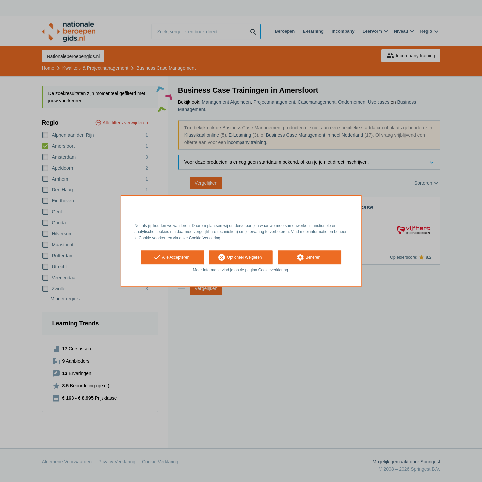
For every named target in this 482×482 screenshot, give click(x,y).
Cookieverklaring (273, 270)
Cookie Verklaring (204, 238)
